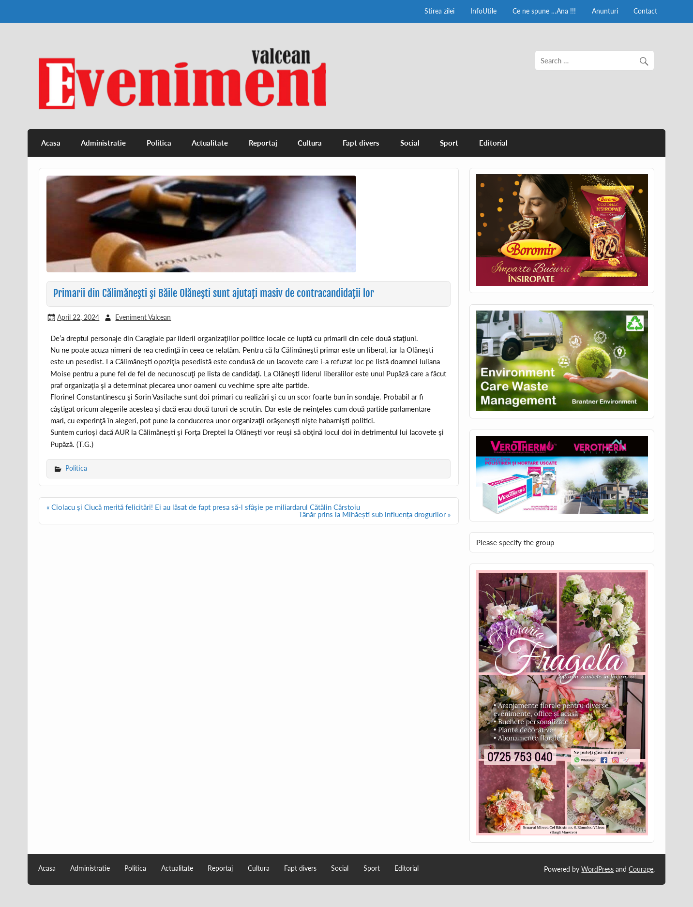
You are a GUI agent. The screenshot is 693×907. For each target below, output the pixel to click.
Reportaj (263, 142)
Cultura (310, 142)
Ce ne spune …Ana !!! (544, 11)
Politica (159, 142)
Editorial (493, 142)
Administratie (103, 142)
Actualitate (210, 142)
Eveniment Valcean (143, 317)
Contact (645, 11)
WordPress (597, 869)
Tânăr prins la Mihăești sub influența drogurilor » (375, 514)
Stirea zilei (439, 11)
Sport (449, 142)
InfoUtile (483, 11)
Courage (641, 869)
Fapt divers (361, 142)
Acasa (50, 142)
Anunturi (605, 11)
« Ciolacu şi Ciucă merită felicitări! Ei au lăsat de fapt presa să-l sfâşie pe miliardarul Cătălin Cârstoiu (203, 507)
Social (410, 142)
